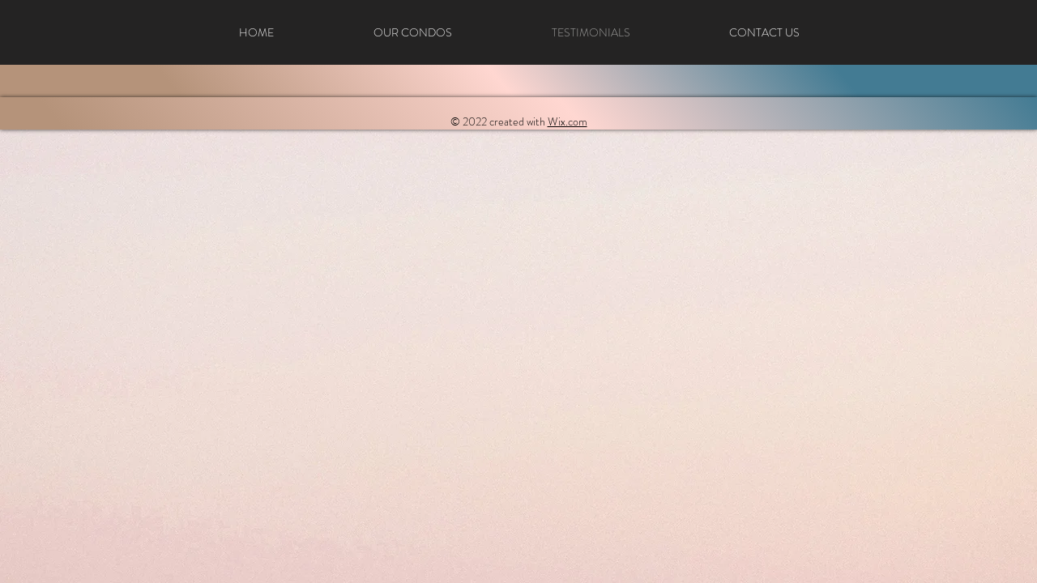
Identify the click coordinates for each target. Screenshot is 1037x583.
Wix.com (567, 121)
